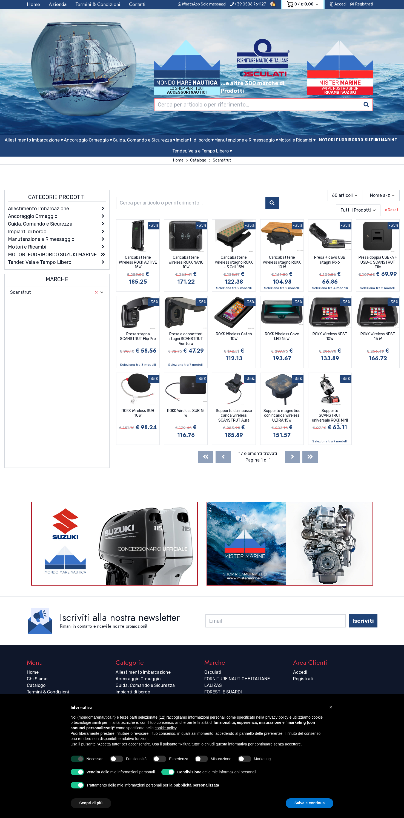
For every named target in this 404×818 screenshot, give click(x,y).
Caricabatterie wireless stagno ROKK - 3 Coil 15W (234, 262)
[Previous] (223, 457)
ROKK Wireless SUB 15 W (186, 413)
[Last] (310, 457)
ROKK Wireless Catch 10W (234, 336)
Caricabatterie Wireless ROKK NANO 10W (186, 262)
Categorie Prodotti (57, 197)
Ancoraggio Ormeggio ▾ (88, 140)
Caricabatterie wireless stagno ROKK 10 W (282, 262)
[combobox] (263, 104)
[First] (205, 457)
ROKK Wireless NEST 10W (330, 336)
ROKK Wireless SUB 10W (138, 413)
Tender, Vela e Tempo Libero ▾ (202, 151)
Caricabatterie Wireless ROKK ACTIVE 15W (138, 262)
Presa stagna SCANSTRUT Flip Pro (138, 336)
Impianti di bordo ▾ (195, 140)
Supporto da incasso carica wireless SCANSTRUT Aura (234, 415)
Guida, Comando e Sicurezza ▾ (144, 140)
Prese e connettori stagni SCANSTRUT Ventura (186, 339)
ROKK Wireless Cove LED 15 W (282, 336)
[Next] (292, 457)
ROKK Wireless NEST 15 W (377, 336)
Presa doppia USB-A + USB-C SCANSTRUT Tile (378, 262)
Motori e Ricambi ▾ (297, 140)
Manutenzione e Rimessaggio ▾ (246, 140)
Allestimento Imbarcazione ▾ (34, 140)
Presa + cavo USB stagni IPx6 (329, 260)
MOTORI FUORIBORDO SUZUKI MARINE (358, 140)
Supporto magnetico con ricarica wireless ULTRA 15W (281, 415)
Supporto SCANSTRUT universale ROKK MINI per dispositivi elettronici (330, 416)
